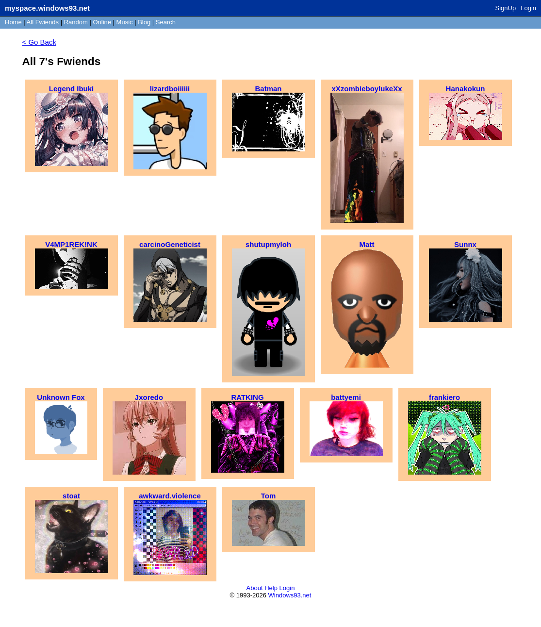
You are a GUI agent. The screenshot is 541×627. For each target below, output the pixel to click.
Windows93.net (289, 595)
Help (271, 588)
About (254, 588)
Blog (144, 22)
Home (13, 22)
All (43, 22)
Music (124, 22)
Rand (76, 22)
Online (102, 22)
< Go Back (39, 42)
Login (528, 8)
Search (166, 22)
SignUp (505, 8)
